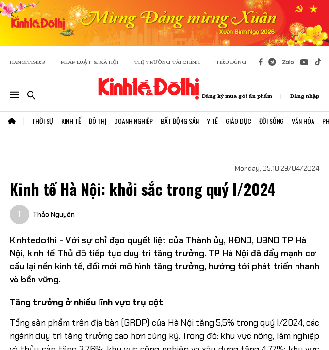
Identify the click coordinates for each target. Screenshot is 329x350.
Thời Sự (42, 121)
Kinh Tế (71, 121)
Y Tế (212, 121)
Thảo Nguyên (54, 214)
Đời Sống (271, 121)
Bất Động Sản (180, 121)
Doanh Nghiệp (133, 121)
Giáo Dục (238, 121)
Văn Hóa (303, 121)
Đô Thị (97, 121)
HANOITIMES (27, 62)
